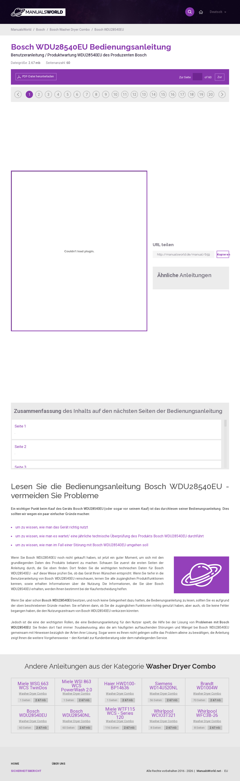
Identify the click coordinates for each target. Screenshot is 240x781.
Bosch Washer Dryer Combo (70, 29)
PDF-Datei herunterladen (38, 76)
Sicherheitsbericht (26, 771)
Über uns (58, 763)
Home (15, 763)
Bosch (40, 29)
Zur (220, 77)
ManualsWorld (21, 29)
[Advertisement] (211, 54)
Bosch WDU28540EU (109, 29)
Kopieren (223, 254)
